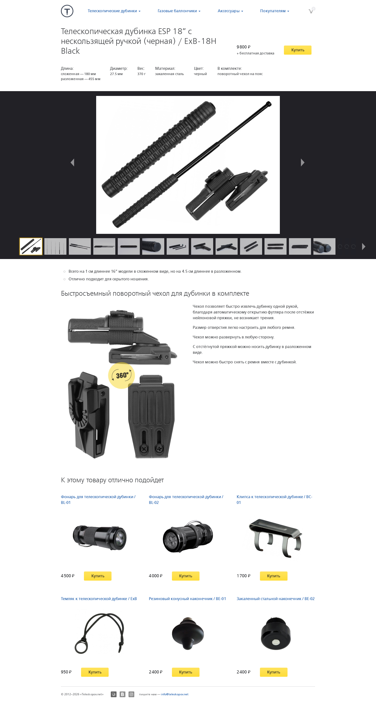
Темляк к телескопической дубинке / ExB (99, 598)
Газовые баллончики (177, 11)
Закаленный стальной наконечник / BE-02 (276, 598)
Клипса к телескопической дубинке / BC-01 (274, 500)
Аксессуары (229, 11)
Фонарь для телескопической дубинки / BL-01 (98, 500)
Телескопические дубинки (112, 11)
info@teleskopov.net (174, 694)
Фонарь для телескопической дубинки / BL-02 (186, 500)
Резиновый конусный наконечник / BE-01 (187, 598)
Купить (297, 50)
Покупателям (273, 11)
